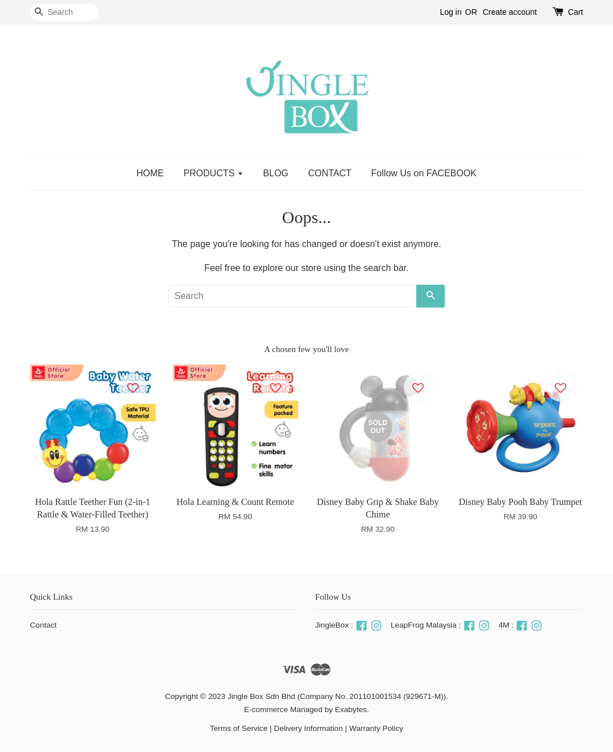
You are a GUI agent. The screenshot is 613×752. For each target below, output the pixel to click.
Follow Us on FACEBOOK (424, 173)
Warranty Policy (376, 728)
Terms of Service (238, 728)
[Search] (64, 12)
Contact (43, 625)
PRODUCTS (213, 173)
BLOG (275, 173)
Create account (509, 12)
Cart (575, 12)
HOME (150, 173)
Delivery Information (308, 728)
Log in (450, 12)
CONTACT (329, 173)
